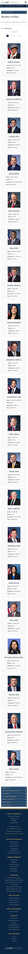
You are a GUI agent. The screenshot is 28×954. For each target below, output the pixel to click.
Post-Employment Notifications (14, 891)
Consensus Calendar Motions (14, 853)
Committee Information (14, 909)
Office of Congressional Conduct (14, 889)
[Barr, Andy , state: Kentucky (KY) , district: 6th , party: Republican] (14, 620)
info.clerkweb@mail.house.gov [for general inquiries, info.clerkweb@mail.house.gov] (14, 828)
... (17, 35)
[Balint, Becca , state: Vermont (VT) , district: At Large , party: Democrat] (14, 583)
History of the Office (14, 904)
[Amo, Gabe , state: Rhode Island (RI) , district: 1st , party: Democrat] (14, 248)
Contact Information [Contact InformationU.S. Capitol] (14, 814)
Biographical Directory (14, 920)
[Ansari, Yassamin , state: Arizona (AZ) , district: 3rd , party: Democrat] (14, 322)
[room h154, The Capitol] (14, 818)
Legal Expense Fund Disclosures (14, 886)
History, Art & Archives (14, 927)
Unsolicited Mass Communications (14, 882)
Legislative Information (14, 839)
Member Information (14, 857)
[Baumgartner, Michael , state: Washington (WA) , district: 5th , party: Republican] (14, 731)
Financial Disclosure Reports (14, 878)
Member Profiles (7, 12)
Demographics (7, 802)
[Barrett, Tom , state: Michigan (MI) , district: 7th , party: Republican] (14, 694)
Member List (6, 788)
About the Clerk (14, 895)
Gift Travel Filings (14, 884)
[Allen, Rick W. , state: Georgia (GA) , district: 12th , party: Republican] (14, 211)
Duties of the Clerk (14, 900)
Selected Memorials (14, 851)
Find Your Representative (10, 791)
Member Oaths (7, 805)
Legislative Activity (14, 842)
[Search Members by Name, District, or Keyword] (14, 22)
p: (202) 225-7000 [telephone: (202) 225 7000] (14, 823)
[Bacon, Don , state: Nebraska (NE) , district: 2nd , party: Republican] (14, 471)
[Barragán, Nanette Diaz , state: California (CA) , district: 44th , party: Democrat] (14, 657)
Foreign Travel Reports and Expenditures (14, 880)
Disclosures (14, 875)
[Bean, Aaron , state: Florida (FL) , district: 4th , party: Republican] (14, 769)
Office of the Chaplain (14, 929)
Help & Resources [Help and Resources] (14, 933)
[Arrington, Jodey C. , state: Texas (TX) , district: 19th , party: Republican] (14, 359)
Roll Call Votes (14, 844)
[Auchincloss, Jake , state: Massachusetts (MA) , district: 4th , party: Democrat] (14, 397)
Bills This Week (14, 918)
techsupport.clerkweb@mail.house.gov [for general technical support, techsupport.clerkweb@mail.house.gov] (14, 833)
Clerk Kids (14, 923)
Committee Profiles (14, 911)
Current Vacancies (8, 799)
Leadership (6, 794)
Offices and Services (14, 902)
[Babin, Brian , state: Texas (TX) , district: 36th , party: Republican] (14, 434)
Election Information (9, 796)
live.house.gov (14, 848)
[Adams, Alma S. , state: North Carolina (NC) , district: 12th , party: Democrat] (14, 62)
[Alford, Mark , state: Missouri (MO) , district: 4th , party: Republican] (14, 173)
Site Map (14, 940)
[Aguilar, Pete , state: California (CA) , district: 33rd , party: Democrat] (14, 136)
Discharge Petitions (14, 846)
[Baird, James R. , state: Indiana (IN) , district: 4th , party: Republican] (14, 508)
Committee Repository (14, 925)
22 (20, 35)
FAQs (14, 936)
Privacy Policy (14, 938)
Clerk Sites (14, 915)
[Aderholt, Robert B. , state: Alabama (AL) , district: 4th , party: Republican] (14, 99)
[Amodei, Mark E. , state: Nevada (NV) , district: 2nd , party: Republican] (14, 285)
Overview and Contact (14, 898)
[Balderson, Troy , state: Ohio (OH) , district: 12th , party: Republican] (14, 545)
